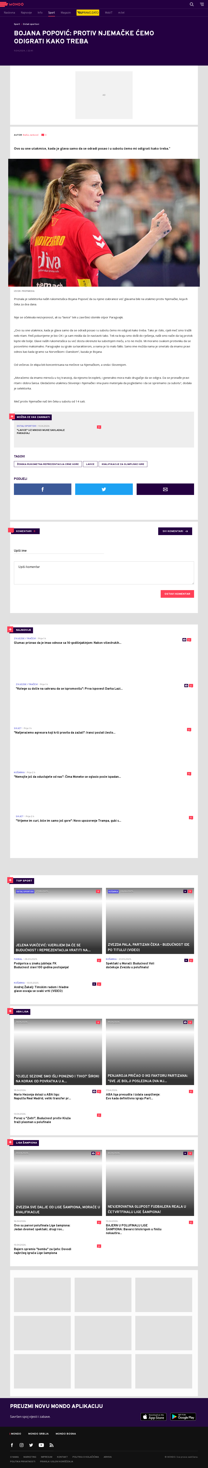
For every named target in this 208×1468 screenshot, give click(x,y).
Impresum (46, 1457)
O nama (14, 1457)
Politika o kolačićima (86, 1457)
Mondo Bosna (66, 1434)
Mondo (16, 1434)
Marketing (29, 1457)
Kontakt (62, 1457)
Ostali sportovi (31, 24)
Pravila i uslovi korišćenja (56, 1461)
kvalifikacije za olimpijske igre (123, 464)
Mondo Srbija (38, 1434)
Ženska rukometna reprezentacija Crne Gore (48, 464)
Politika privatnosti (22, 1461)
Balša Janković (31, 135)
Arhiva (108, 1457)
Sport (17, 24)
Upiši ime (20, 551)
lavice (90, 464)
